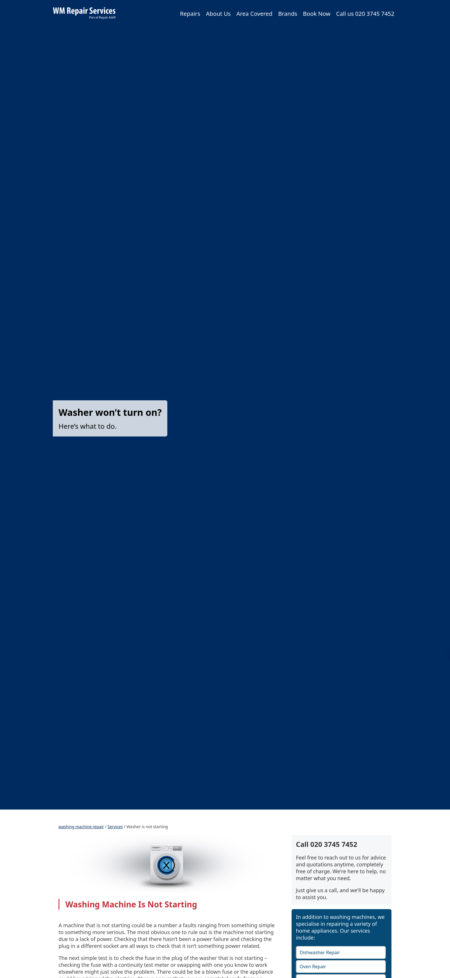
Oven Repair (313, 966)
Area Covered (254, 14)
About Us (218, 14)
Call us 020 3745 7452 (365, 14)
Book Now (317, 14)
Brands (287, 14)
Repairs (190, 14)
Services (115, 826)
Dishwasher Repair (320, 952)
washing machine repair (81, 826)
